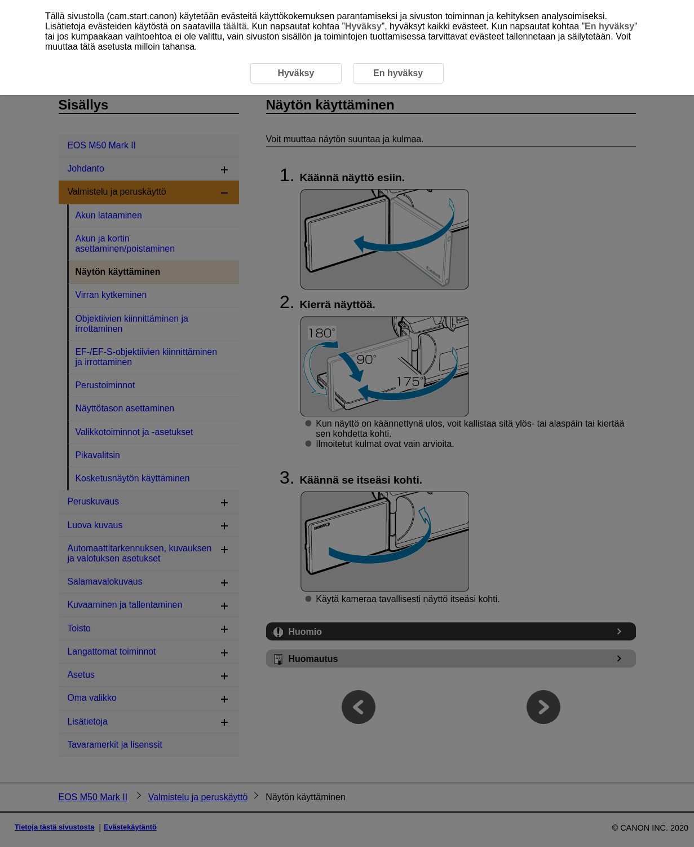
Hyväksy (363, 26)
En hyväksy (609, 26)
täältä (235, 26)
